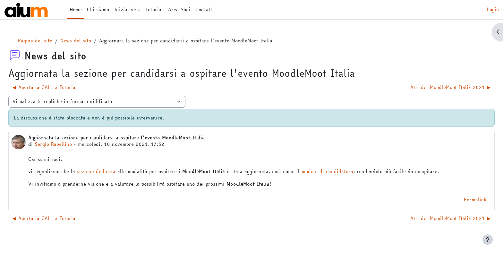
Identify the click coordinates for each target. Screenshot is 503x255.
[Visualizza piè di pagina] (487, 239)
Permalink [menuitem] (460, 199)
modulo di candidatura (342, 171)
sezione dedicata (110, 171)
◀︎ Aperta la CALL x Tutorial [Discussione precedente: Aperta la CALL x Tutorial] (59, 87)
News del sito (90, 40)
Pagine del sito (49, 40)
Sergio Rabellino (67, 144)
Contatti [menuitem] (204, 9)
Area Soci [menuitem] (179, 9)
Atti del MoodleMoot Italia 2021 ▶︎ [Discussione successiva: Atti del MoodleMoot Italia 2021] (436, 87)
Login (493, 9)
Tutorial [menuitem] (154, 9)
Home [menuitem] (76, 9)
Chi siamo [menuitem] (98, 9)
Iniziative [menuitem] (125, 9)
